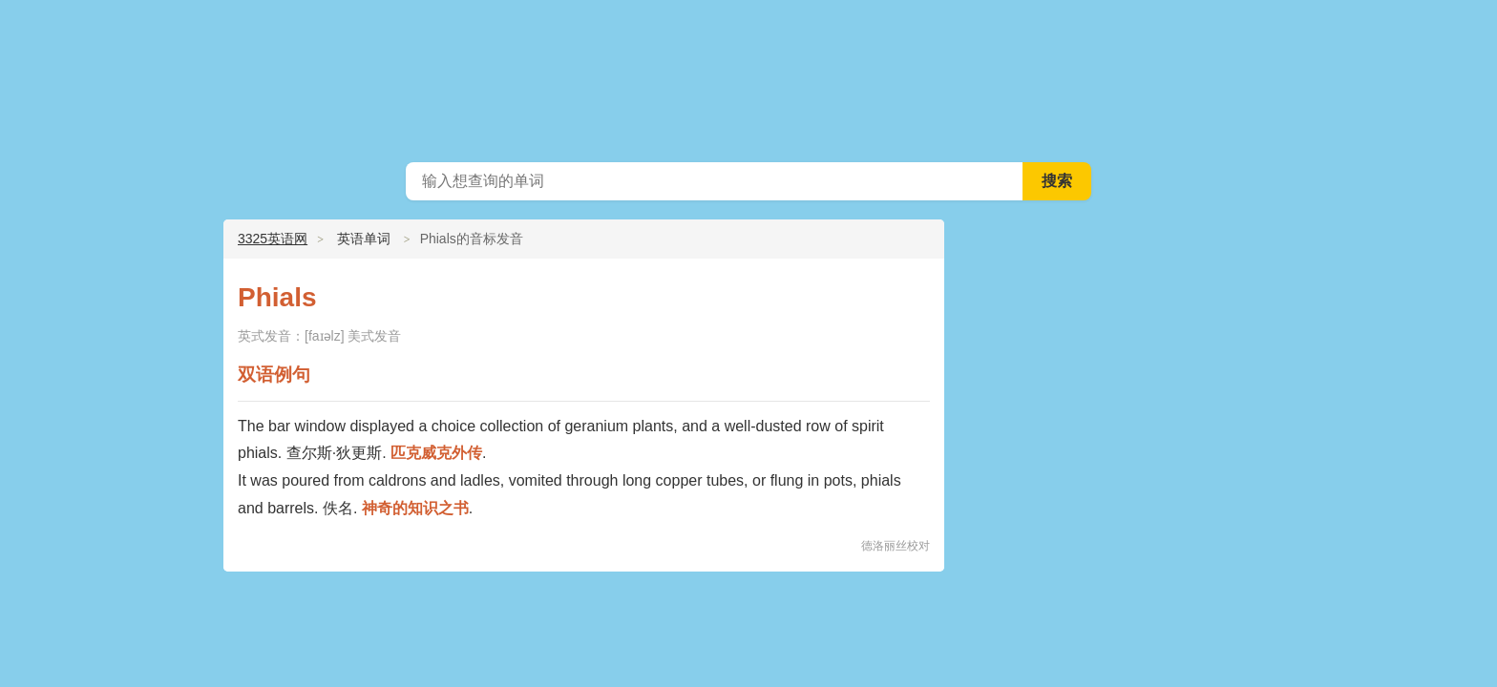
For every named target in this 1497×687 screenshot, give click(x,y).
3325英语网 (748, 76)
